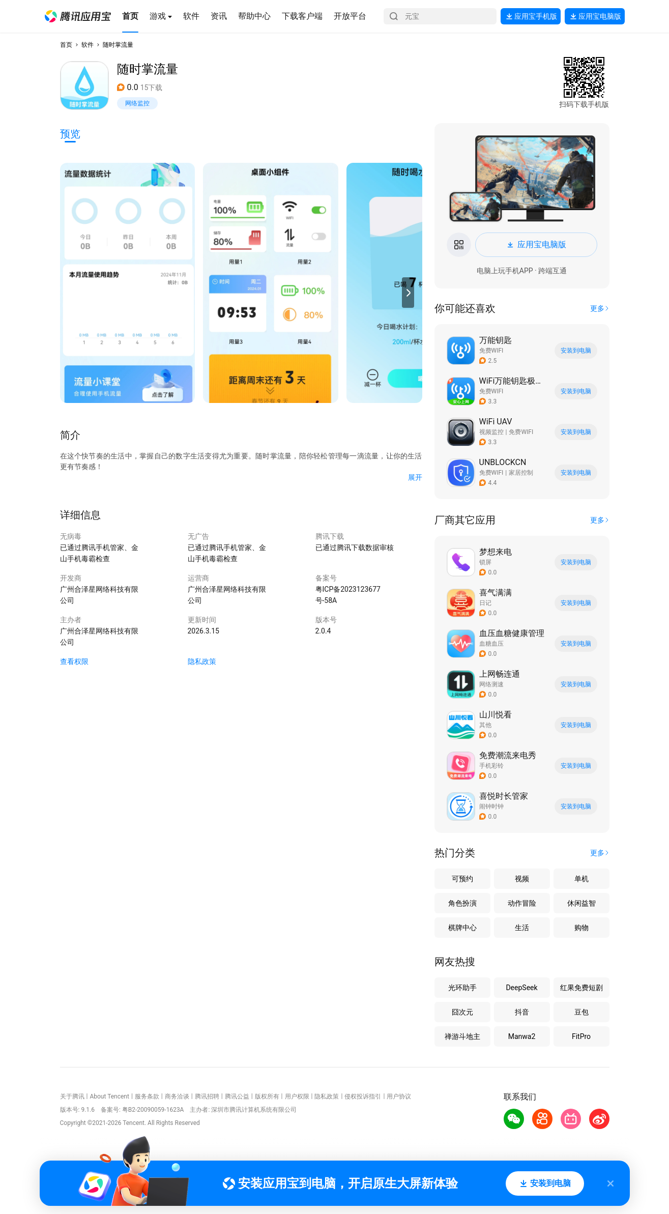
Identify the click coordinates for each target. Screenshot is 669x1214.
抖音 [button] (522, 1012)
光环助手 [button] (462, 988)
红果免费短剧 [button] (581, 988)
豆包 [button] (581, 1012)
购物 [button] (581, 927)
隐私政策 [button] (202, 661)
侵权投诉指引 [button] (362, 1096)
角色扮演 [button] (462, 903)
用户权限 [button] (297, 1096)
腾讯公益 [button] (237, 1096)
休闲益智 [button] (581, 903)
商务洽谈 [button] (177, 1096)
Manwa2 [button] (522, 1036)
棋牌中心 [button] (462, 927)
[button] (78, 16)
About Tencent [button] (109, 1096)
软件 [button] (87, 44)
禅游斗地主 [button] (462, 1036)
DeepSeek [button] (521, 988)
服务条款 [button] (147, 1096)
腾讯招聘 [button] (207, 1096)
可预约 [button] (462, 879)
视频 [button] (522, 879)
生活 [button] (522, 927)
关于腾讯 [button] (72, 1096)
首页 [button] (66, 44)
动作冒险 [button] (522, 903)
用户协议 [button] (399, 1096)
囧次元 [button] (462, 1012)
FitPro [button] (581, 1036)
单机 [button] (581, 879)
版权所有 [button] (267, 1096)
